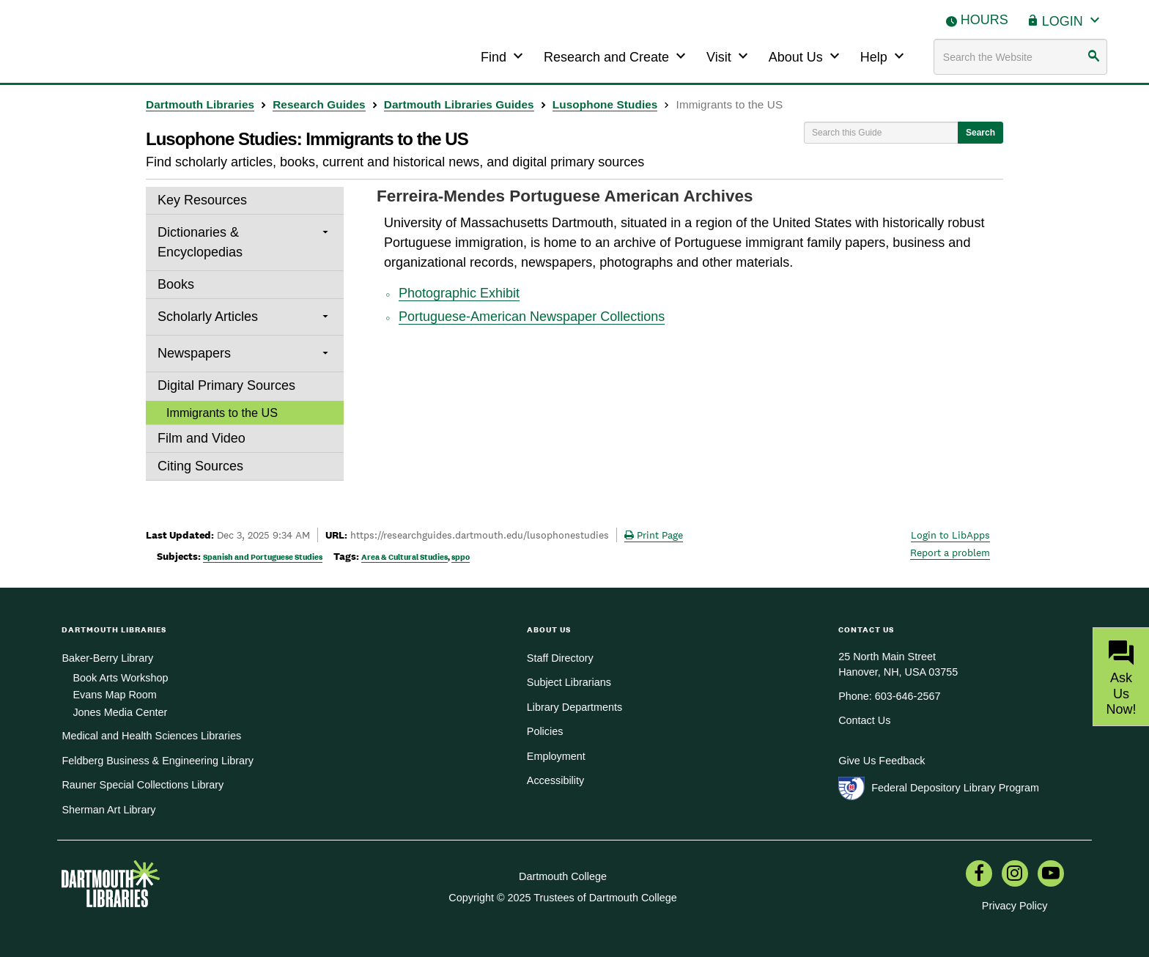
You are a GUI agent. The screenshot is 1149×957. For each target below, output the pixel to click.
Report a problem (950, 552)
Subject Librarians (569, 682)
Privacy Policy (1015, 906)
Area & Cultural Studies (404, 557)
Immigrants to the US (222, 412)
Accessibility (555, 780)
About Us (806, 55)
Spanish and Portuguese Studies (262, 557)
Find (504, 55)
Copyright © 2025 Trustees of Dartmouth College (562, 898)
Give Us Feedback (881, 760)
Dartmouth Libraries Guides (459, 104)
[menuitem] (979, 875)
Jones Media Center (120, 712)
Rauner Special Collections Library (142, 785)
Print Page (653, 535)
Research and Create (617, 55)
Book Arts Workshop (120, 678)
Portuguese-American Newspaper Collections (532, 316)
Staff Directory (560, 658)
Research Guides (319, 104)
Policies (545, 731)
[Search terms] (1021, 57)
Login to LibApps (950, 535)
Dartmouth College (563, 876)
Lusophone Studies (605, 104)
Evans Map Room (114, 695)
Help (884, 55)
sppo (460, 557)
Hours (984, 19)
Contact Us (864, 720)
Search (980, 133)
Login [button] (1073, 19)
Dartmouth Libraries (200, 104)
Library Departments (574, 707)
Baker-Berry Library (107, 658)
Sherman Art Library (108, 810)
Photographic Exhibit (459, 293)
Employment (556, 756)
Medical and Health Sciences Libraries (151, 736)
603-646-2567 (908, 696)
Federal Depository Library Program (955, 788)
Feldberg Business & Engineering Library (158, 760)
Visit (729, 55)
